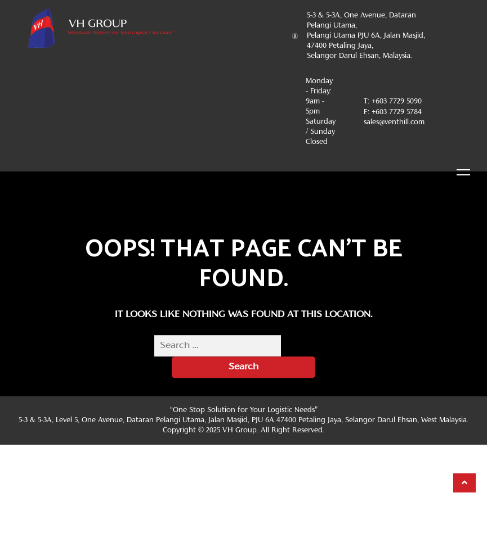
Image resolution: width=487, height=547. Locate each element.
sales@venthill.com (394, 122)
